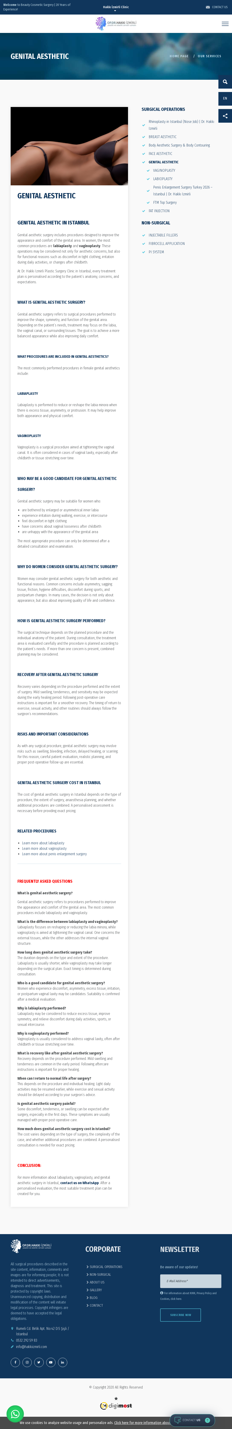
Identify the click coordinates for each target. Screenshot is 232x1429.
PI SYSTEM (156, 252)
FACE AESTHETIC (160, 154)
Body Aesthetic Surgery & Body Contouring (179, 145)
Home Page (179, 56)
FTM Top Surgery (165, 202)
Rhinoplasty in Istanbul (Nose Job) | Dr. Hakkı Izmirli (181, 125)
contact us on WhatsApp (79, 1183)
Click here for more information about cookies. (149, 1423)
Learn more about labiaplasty (43, 843)
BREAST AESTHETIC (162, 137)
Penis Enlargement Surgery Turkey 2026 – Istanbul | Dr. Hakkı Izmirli (183, 190)
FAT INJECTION (159, 211)
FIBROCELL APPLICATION (167, 243)
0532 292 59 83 (26, 1344)
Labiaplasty (27, 393)
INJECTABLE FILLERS (163, 235)
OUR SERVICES (209, 56)
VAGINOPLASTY (164, 170)
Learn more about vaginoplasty (44, 848)
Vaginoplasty (29, 436)
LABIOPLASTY (162, 179)
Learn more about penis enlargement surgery (54, 854)
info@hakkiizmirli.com (31, 1351)
